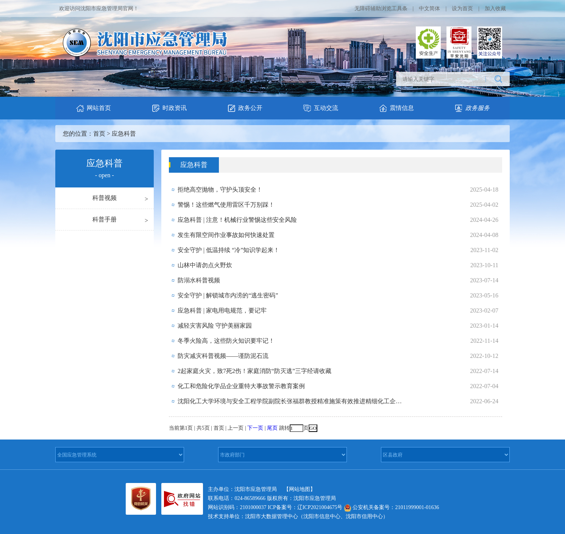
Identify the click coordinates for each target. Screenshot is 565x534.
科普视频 (104, 198)
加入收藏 (495, 8)
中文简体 (429, 8)
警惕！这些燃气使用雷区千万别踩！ (226, 204)
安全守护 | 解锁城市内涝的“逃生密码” (228, 295)
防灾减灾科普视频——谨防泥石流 (223, 356)
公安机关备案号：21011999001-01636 (391, 507)
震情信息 (396, 108)
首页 (99, 133)
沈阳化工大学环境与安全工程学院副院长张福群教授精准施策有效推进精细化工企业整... (291, 401)
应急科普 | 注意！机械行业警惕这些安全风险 (237, 220)
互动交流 (320, 108)
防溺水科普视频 (199, 280)
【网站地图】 (299, 489)
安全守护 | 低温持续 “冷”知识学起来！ (228, 250)
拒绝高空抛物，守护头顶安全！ (220, 189)
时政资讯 (169, 108)
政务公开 (244, 108)
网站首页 (93, 108)
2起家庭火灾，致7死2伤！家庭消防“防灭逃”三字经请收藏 (254, 371)
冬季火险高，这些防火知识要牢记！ (226, 340)
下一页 (255, 428)
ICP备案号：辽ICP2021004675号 (305, 507)
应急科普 (124, 133)
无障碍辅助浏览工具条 (380, 8)
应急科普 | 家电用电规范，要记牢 (222, 310)
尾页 (272, 428)
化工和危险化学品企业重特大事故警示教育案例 (241, 386)
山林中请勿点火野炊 (205, 265)
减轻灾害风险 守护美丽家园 (215, 325)
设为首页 (462, 8)
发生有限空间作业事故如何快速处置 (226, 235)
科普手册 (104, 219)
